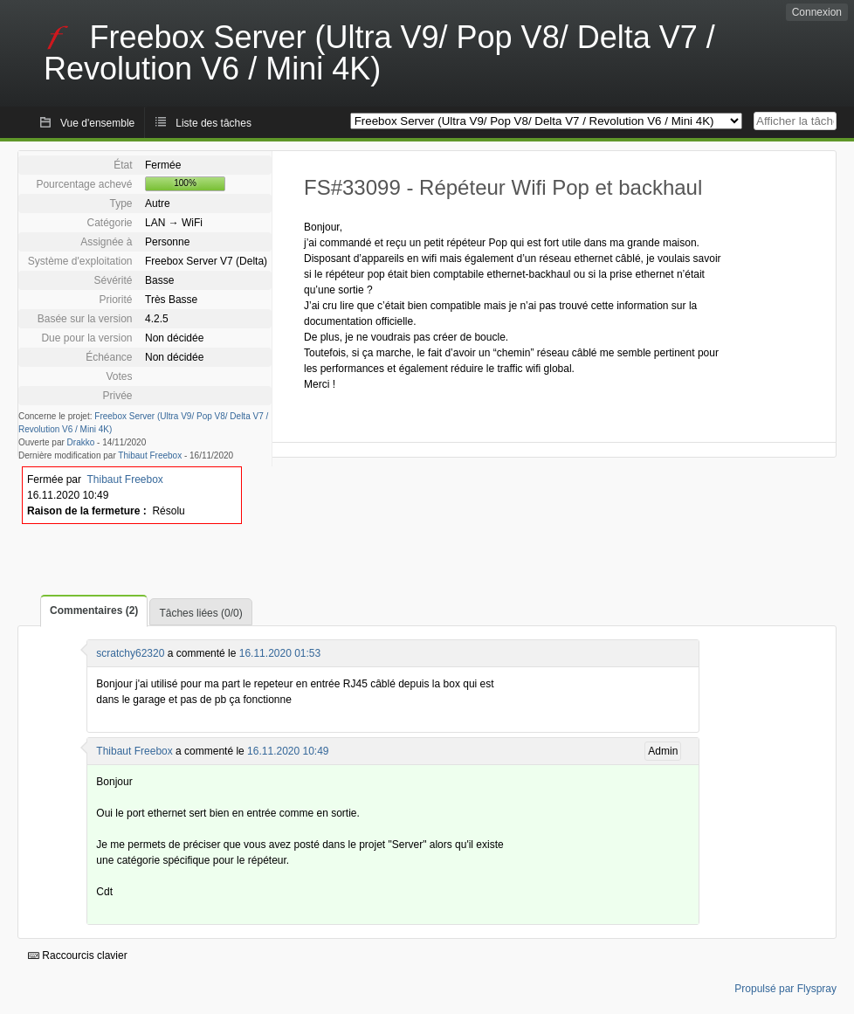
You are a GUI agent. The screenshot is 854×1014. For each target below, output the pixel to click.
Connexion (817, 12)
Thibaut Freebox (150, 455)
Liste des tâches (213, 123)
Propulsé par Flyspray (785, 989)
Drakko (81, 442)
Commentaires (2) (94, 610)
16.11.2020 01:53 (279, 653)
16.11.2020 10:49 (287, 751)
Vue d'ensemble (97, 123)
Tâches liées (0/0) (200, 613)
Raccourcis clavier (77, 955)
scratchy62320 (130, 653)
